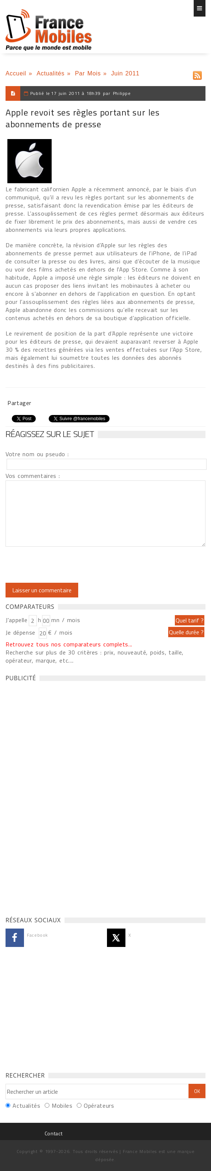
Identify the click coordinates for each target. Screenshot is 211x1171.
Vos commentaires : (33, 476)
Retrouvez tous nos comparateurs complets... (69, 644)
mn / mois (65, 620)
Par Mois (88, 73)
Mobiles (62, 1105)
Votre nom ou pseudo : (37, 454)
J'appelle (17, 620)
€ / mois (60, 632)
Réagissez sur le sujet (50, 433)
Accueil (16, 73)
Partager (19, 402)
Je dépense (22, 632)
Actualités (51, 73)
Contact (53, 1133)
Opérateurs (99, 1105)
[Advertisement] (61, 796)
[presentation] (67, 564)
